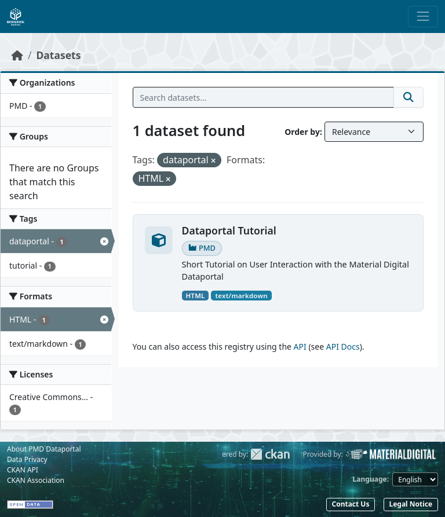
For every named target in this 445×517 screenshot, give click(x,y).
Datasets (59, 55)
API (300, 346)
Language (370, 479)
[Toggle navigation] (423, 16)
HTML (195, 295)
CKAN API (22, 470)
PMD (202, 248)
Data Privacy (27, 459)
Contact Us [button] (350, 504)
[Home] (17, 55)
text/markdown (241, 295)
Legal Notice (410, 504)
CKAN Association (35, 480)
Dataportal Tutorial (229, 230)
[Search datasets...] (264, 97)
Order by (302, 131)
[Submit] (408, 97)
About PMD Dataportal (44, 449)
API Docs (343, 346)
